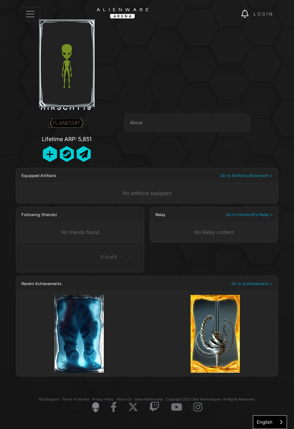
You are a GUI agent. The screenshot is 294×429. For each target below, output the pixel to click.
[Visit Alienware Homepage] (96, 407)
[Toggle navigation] (30, 14)
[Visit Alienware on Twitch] (154, 407)
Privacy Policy (103, 399)
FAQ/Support (49, 399)
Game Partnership (148, 399)
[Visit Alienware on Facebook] (113, 407)
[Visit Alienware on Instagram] (198, 407)
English (265, 422)
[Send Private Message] (84, 154)
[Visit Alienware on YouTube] (176, 407)
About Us (124, 399)
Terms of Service (75, 399)
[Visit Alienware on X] (133, 407)
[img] (224, 14)
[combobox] (270, 422)
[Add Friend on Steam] (67, 154)
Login (264, 14)
